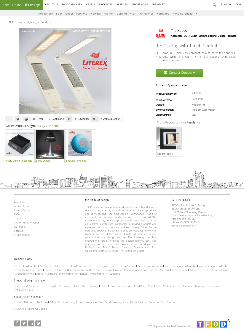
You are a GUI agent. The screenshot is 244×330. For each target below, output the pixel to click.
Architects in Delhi (50, 266)
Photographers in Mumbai (73, 273)
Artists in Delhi (179, 270)
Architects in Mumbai (26, 266)
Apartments (35, 286)
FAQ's (17, 214)
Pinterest (26, 119)
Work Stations (139, 302)
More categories (185, 13)
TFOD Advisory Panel (26, 222)
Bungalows (20, 286)
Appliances (45, 13)
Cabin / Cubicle (58, 302)
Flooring (96, 13)
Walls (133, 13)
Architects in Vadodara (150, 266)
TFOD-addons (22, 235)
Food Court (140, 286)
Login (238, 4)
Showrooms (66, 286)
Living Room (76, 302)
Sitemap (18, 231)
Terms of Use (21, 206)
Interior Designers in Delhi (213, 266)
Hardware (163, 13)
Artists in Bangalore (218, 270)
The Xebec (179, 30)
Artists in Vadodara (46, 273)
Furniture (81, 13)
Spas (112, 286)
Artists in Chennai (24, 273)
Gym (163, 302)
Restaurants (51, 286)
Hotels (104, 286)
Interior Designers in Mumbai (181, 266)
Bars (150, 286)
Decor (69, 13)
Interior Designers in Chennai (97, 270)
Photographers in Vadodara (105, 273)
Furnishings (146, 13)
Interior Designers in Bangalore (61, 270)
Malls (77, 286)
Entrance (154, 302)
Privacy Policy (22, 210)
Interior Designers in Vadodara (131, 270)
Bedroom (42, 302)
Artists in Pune (197, 270)
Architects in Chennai (123, 266)
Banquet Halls (125, 286)
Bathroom (30, 302)
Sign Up (226, 4)
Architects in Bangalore (97, 266)
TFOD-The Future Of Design (30, 309)
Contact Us (20, 218)
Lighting (122, 13)
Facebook (9, 119)
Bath (59, 13)
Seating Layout (121, 302)
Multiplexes (169, 286)
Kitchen (109, 13)
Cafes (85, 286)
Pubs (158, 286)
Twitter (17, 119)
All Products (16, 22)
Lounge (94, 286)
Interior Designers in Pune (28, 270)
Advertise (19, 227)
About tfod (20, 202)
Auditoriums (185, 286)
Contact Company (179, 72)
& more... (29, 290)
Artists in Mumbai (159, 270)
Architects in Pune (72, 266)
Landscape (91, 302)
